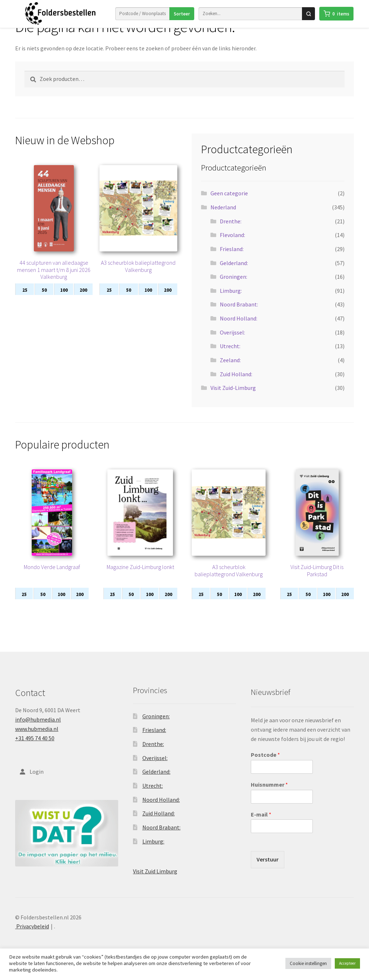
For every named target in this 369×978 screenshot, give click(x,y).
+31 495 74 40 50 (34, 748)
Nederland (223, 217)
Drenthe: (230, 231)
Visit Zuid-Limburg (233, 397)
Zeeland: (230, 370)
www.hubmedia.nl (36, 738)
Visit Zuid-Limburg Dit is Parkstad (316, 580)
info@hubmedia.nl (38, 729)
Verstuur (268, 869)
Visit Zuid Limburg (155, 881)
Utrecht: (230, 356)
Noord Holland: (238, 328)
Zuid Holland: (236, 384)
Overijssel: (232, 342)
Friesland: (232, 259)
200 (83, 300)
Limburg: (231, 300)
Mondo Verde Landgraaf (52, 577)
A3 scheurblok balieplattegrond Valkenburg (138, 276)
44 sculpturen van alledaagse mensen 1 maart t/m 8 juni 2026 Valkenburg (53, 279)
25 (24, 300)
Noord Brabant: (239, 314)
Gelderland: (234, 273)
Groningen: (233, 286)
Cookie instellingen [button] (308, 963)
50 (44, 300)
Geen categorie (229, 203)
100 (64, 300)
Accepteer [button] (347, 963)
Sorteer (181, 13)
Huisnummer (269, 794)
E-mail (261, 824)
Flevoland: (232, 245)
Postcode (265, 764)
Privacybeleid (32, 936)
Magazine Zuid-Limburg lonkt (140, 577)
